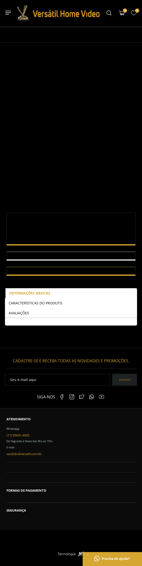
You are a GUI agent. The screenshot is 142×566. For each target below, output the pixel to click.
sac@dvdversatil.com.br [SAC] (24, 454)
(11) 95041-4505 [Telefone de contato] (17, 435)
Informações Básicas (29, 293)
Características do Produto (35, 303)
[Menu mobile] (109, 13)
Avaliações (19, 313)
